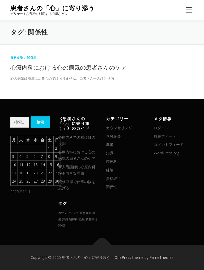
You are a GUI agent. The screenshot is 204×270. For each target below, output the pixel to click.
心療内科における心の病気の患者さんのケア (68, 67)
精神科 (111, 161)
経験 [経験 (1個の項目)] (82, 219)
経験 (109, 169)
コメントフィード (169, 144)
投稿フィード (165, 136)
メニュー (189, 9)
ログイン (161, 127)
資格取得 (113, 178)
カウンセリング (119, 127)
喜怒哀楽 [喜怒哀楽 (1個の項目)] (85, 213)
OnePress (122, 257)
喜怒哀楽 (16, 58)
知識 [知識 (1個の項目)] (65, 219)
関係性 (32, 58)
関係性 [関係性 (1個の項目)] (62, 225)
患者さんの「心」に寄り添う (52, 8)
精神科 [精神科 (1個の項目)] (73, 219)
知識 (109, 152)
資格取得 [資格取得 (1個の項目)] (91, 219)
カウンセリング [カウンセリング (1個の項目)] (68, 213)
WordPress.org (166, 152)
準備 (109, 144)
